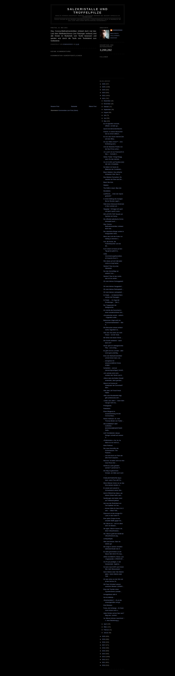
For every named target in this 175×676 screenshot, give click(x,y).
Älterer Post (92, 106)
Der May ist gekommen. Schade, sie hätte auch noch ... (113, 473)
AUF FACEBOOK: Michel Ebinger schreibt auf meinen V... (113, 435)
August (106, 112)
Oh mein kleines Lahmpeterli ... (113, 292)
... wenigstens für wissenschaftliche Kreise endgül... (112, 363)
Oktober (106, 106)
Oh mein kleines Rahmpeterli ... (113, 289)
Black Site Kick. (108, 182)
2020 (104, 636)
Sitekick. (106, 185)
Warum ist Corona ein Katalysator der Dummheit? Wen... (113, 385)
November (107, 104)
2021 (104, 98)
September (107, 109)
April (105, 624)
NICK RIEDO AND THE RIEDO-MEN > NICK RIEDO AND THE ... (113, 574)
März (105, 627)
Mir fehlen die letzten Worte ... (113, 338)
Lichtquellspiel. (108, 539)
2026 (104, 84)
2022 (104, 95)
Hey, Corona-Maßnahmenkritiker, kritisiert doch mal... (113, 226)
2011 (104, 662)
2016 (104, 648)
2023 (104, 92)
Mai (105, 121)
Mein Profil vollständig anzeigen (115, 35)
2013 (104, 656)
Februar (106, 630)
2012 (104, 659)
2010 (104, 665)
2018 (104, 642)
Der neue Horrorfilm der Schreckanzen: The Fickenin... (111, 451)
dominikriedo (117, 30)
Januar (106, 633)
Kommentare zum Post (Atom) (68, 110)
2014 (104, 654)
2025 (104, 87)
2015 (104, 651)
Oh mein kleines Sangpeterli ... (113, 286)
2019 (104, 639)
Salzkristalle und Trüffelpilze (87, 10)
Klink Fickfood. (108, 445)
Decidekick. (107, 191)
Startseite (74, 106)
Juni (105, 118)
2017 (104, 645)
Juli (105, 115)
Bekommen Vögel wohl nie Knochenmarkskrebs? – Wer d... (113, 322)
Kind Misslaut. (107, 605)
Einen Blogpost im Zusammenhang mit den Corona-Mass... (112, 414)
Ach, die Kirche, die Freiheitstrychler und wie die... (112, 244)
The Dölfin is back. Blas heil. (112, 188)
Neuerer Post (55, 106)
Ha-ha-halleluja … (109, 597)
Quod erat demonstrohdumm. (112, 129)
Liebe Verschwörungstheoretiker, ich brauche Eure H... (112, 256)
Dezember (107, 101)
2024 (104, 90)
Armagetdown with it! (110, 594)
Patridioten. (107, 408)
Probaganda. (107, 405)
